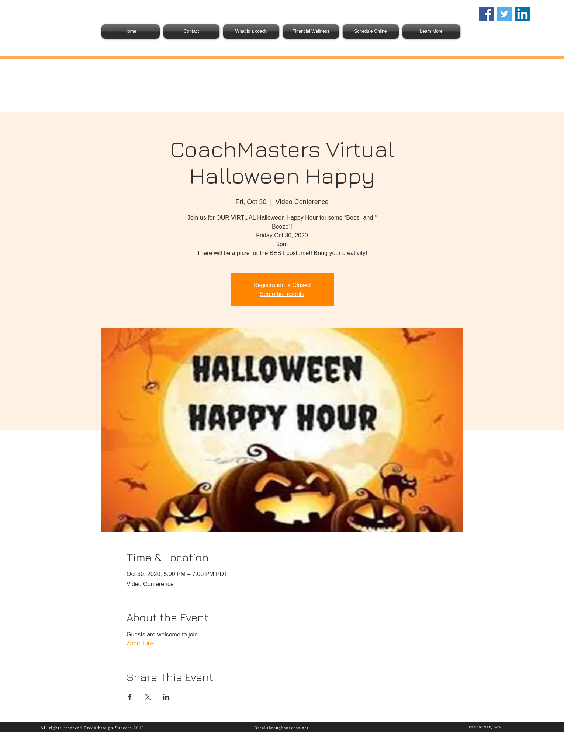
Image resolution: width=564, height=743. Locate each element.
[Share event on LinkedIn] (166, 697)
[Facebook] (486, 14)
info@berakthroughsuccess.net (505, 27)
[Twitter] (504, 14)
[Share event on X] (148, 697)
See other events (282, 294)
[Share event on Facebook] (130, 697)
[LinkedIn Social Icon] (522, 14)
